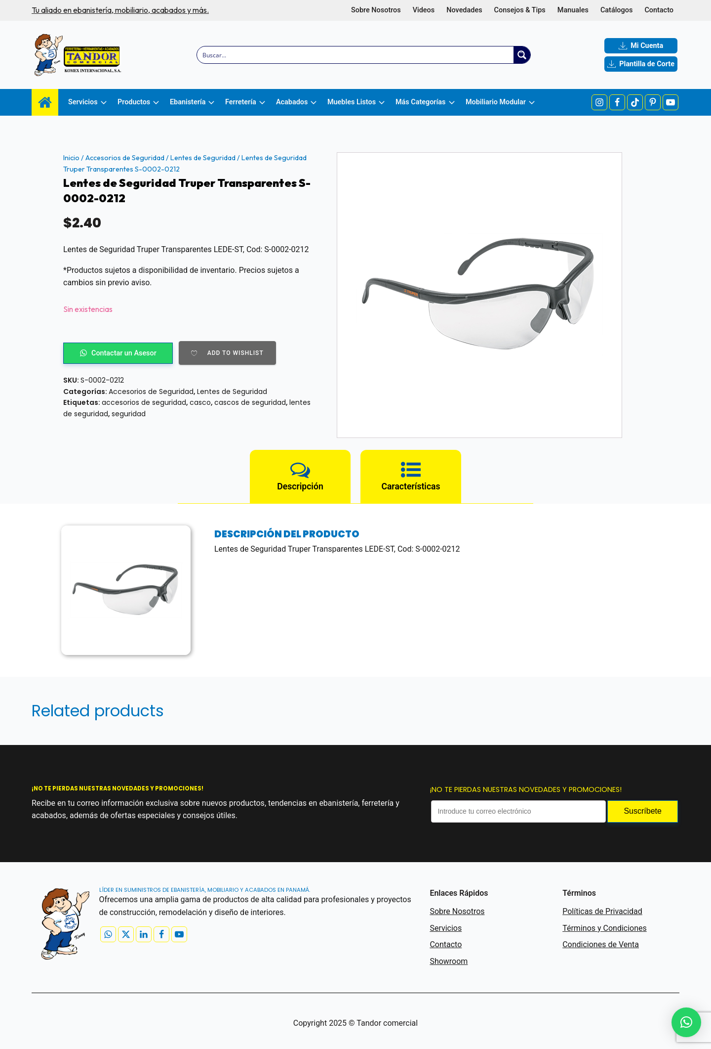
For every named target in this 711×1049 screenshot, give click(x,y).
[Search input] (355, 55)
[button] (686, 1022)
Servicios (446, 928)
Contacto (658, 10)
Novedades (464, 10)
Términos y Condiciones (604, 928)
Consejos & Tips (520, 10)
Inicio (71, 157)
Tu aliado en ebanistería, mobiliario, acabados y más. (120, 10)
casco (200, 402)
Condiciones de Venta (600, 944)
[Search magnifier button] (522, 54)
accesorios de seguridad (144, 402)
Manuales (573, 10)
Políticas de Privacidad (602, 911)
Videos (424, 10)
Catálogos (616, 10)
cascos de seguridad (250, 402)
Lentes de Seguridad (203, 157)
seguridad (129, 414)
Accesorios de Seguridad (124, 157)
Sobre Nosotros (376, 10)
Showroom (449, 961)
